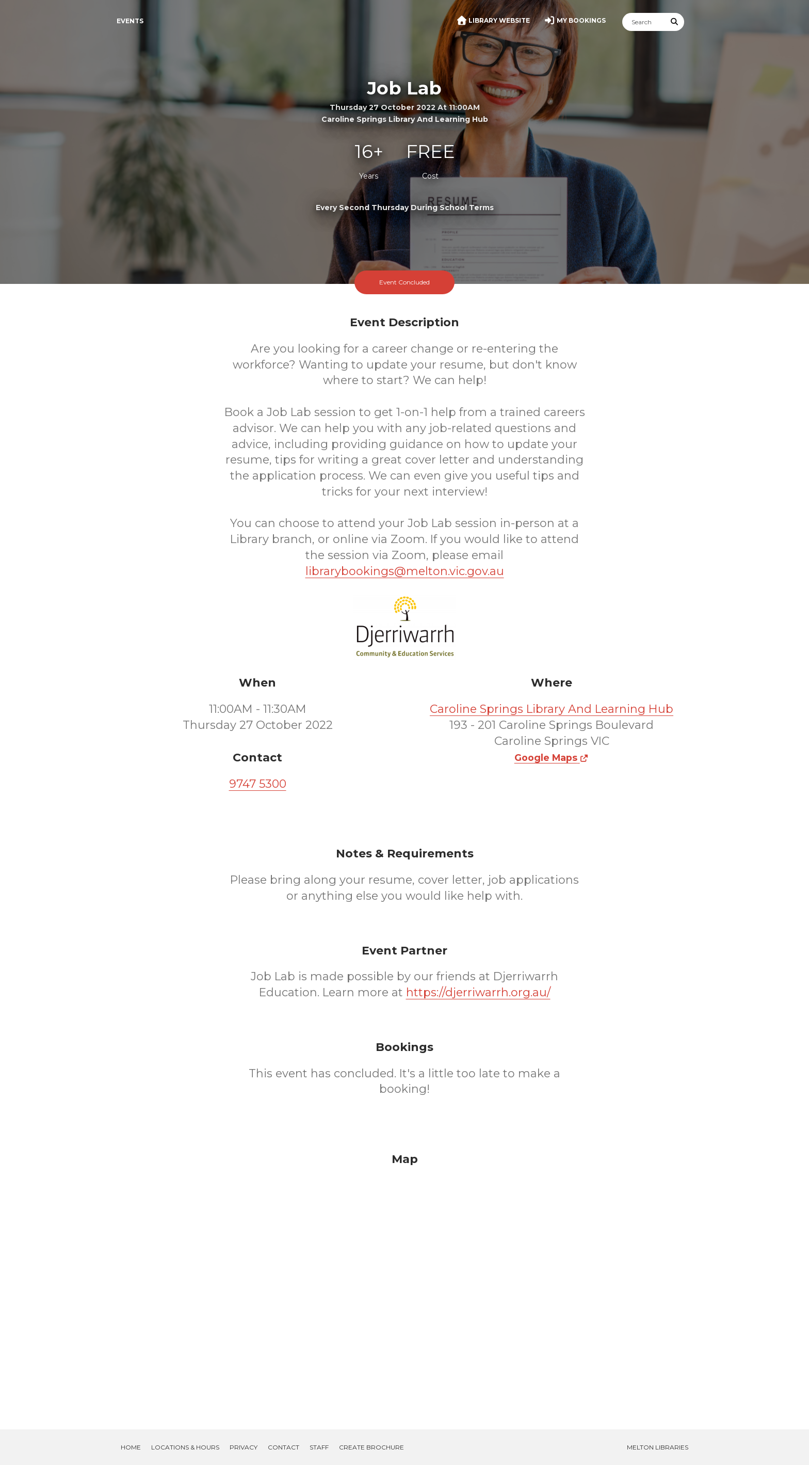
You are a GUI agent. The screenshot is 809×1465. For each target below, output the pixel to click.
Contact (283, 1447)
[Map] (404, 1278)
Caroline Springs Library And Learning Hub (551, 709)
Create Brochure (371, 1447)
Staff (319, 1447)
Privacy (243, 1447)
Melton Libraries (657, 1447)
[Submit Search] (675, 22)
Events (130, 21)
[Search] (644, 22)
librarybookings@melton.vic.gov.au (404, 571)
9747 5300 (257, 784)
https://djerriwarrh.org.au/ (478, 992)
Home (131, 1447)
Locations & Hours (185, 1447)
